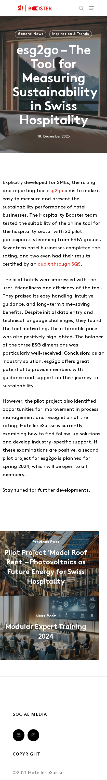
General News (30, 34)
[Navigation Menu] (91, 8)
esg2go (55, 191)
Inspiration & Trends (70, 34)
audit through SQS (59, 264)
